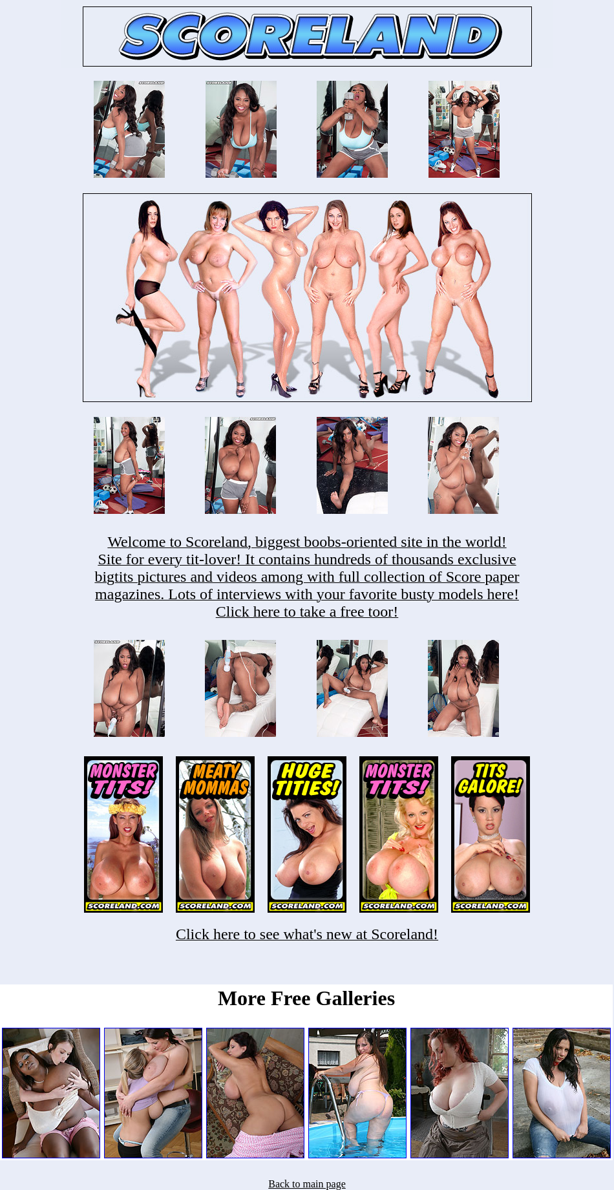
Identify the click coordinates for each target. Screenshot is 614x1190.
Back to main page (307, 1183)
